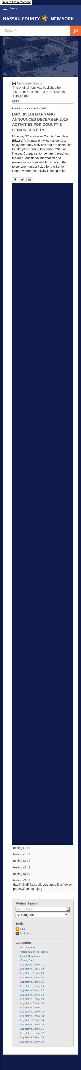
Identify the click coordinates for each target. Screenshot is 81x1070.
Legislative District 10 (32, 1003)
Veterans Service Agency (34, 951)
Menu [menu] (13, 8)
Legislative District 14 (32, 1020)
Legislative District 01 (32, 964)
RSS (22, 928)
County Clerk (27, 960)
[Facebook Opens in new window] (15, 180)
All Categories (28, 947)
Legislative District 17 (32, 1033)
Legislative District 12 (32, 1011)
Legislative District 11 (32, 1007)
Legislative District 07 (32, 990)
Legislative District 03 (32, 973)
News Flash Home (29, 83)
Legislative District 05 (32, 981)
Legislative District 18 (32, 1037)
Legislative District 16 (32, 1029)
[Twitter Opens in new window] (22, 180)
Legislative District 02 (32, 969)
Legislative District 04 (32, 977)
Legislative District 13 (32, 1016)
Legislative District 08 (32, 994)
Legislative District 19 (32, 1041)
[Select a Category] (42, 915)
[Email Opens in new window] (29, 180)
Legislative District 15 (32, 1024)
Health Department (30, 956)
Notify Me (25, 933)
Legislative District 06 (32, 986)
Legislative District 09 (32, 999)
